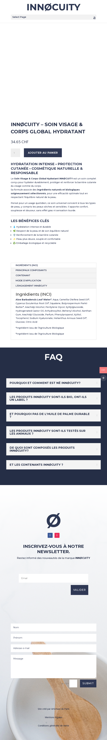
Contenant (23, 275)
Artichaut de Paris (60, 708)
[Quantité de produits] (15, 152)
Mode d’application (28, 280)
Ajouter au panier (43, 152)
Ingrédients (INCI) (27, 265)
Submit (88, 683)
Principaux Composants (31, 270)
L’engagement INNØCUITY (31, 285)
